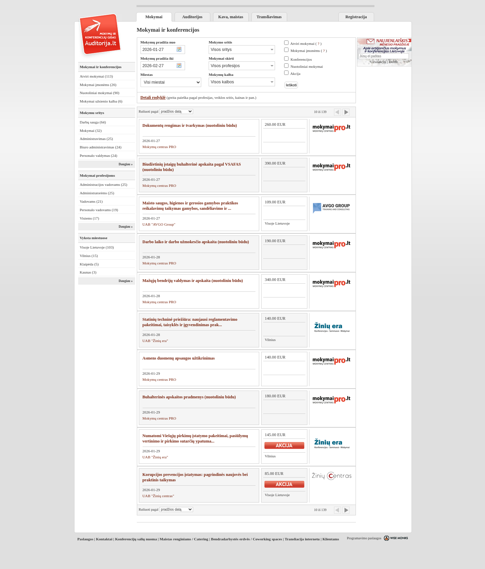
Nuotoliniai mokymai (307, 66)
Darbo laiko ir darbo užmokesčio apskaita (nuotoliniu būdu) (196, 241)
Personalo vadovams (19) (99, 210)
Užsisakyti (378, 62)
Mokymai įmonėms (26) (98, 85)
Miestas (147, 75)
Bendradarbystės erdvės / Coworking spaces (246, 539)
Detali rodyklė (153, 97)
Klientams (331, 539)
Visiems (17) (89, 218)
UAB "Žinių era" (155, 341)
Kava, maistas (230, 17)
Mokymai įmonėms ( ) (309, 51)
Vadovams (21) (91, 201)
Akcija (295, 74)
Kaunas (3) (88, 272)
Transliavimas (268, 17)
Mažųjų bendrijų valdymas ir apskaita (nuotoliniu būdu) (193, 280)
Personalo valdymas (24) (98, 155)
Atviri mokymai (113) (96, 76)
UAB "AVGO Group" (159, 224)
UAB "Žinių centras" (158, 496)
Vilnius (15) (89, 256)
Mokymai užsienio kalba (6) (101, 101)
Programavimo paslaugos (364, 538)
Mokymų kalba (221, 75)
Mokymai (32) (91, 131)
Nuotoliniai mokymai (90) (99, 93)
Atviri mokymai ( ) (306, 43)
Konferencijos (301, 59)
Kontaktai (104, 539)
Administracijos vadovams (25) (103, 184)
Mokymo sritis (220, 42)
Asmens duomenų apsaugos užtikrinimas (179, 358)
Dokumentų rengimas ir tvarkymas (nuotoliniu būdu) (190, 125)
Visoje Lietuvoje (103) (97, 247)
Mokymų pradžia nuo (158, 42)
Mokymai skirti (221, 58)
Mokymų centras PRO (159, 147)
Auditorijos (192, 17)
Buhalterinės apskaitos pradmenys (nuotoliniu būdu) (189, 397)
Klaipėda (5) (89, 264)
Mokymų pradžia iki (157, 58)
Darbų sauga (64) (93, 122)
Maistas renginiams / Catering (184, 539)
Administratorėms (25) (97, 193)
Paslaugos (85, 539)
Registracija (356, 17)
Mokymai (153, 17)
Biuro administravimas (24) (101, 147)
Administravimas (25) (96, 139)
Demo (393, 62)
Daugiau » (126, 164)
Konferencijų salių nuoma (136, 539)
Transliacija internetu (302, 539)
